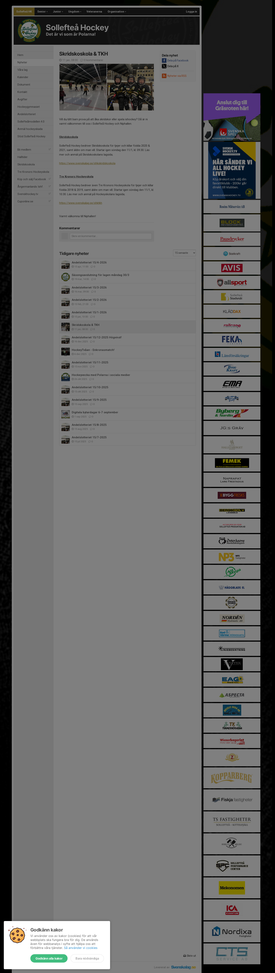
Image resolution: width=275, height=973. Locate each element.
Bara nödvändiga (87, 958)
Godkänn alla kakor (48, 958)
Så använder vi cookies (80, 948)
